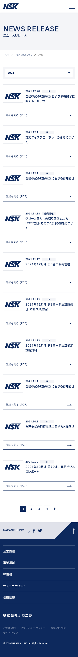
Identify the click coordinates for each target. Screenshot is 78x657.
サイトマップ (10, 632)
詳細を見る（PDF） (17, 115)
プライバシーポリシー (33, 627)
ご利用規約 (9, 627)
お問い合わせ (58, 627)
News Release (24, 55)
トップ (6, 55)
